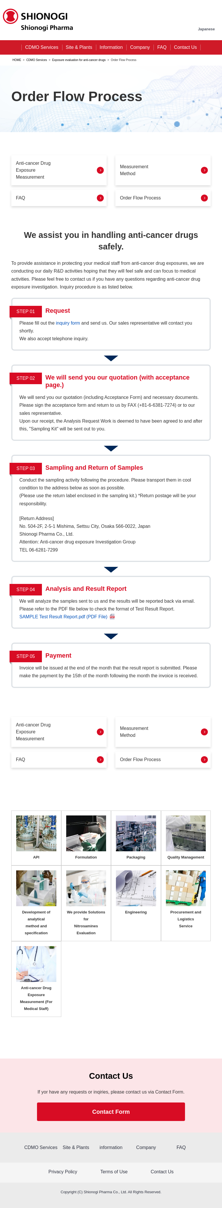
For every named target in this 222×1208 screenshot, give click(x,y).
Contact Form (111, 1112)
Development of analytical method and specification (36, 922)
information (110, 1147)
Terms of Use (113, 1171)
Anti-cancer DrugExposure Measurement (33, 731)
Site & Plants (79, 47)
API (36, 857)
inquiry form (68, 323)
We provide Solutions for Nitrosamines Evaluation (86, 922)
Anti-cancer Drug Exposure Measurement (33, 170)
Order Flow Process (140, 197)
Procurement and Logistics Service (185, 919)
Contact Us (185, 47)
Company (140, 47)
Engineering (136, 912)
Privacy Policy (63, 1171)
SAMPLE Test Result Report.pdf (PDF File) (63, 616)
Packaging (136, 857)
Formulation (86, 857)
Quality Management (185, 857)
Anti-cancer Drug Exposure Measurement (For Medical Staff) (36, 998)
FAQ (161, 47)
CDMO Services (41, 47)
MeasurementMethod (134, 732)
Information (111, 47)
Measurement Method (134, 170)
